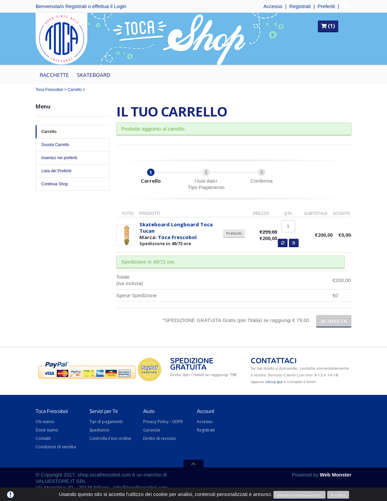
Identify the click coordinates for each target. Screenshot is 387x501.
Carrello (75, 89)
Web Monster (335, 474)
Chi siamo (45, 421)
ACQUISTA (334, 320)
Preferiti (326, 6)
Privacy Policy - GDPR (163, 421)
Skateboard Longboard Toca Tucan (176, 227)
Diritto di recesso (159, 438)
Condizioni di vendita (56, 447)
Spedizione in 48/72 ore (165, 243)
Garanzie (151, 430)
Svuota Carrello (72, 144)
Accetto (338, 494)
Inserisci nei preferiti (72, 157)
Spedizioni (99, 430)
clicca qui (274, 381)
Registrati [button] (75, 6)
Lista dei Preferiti (72, 171)
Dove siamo (47, 430)
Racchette (54, 75)
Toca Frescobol (49, 89)
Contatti (43, 438)
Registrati (299, 6)
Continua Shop (72, 184)
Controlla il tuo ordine (110, 438)
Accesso (273, 6)
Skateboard (94, 75)
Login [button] (120, 6)
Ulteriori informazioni (299, 494)
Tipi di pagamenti (106, 421)
